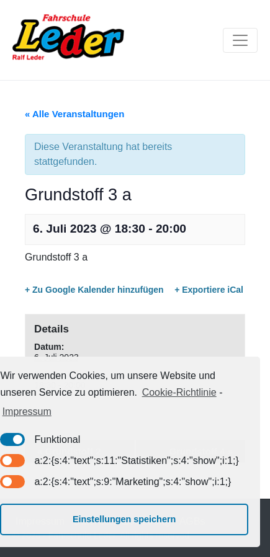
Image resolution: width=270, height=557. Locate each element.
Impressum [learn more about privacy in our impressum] (27, 411)
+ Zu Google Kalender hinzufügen (94, 290)
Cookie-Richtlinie (179, 392)
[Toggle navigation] (240, 40)
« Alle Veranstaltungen (74, 114)
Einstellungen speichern (124, 519)
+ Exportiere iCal (208, 290)
